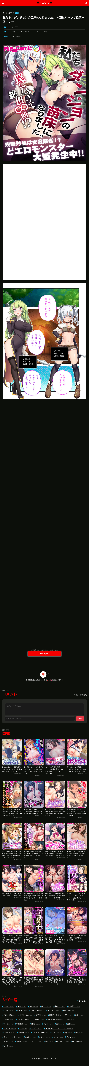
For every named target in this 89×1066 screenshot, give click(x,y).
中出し (60, 1006)
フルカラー (53, 1011)
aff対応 (14, 32)
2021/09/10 (16, 36)
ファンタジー (24, 1019)
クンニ (56, 1033)
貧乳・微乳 (69, 1011)
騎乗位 (39, 1019)
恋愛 (71, 1024)
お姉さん (21, 1041)
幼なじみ (30, 1037)
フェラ (8, 1011)
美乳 (60, 1024)
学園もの (21, 1024)
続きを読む (44, 653)
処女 (79, 1015)
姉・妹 (8, 1024)
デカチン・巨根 (40, 1033)
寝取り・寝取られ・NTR (60, 1015)
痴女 (79, 1033)
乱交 (17, 1037)
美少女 (22, 1011)
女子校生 (74, 1006)
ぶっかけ (9, 1033)
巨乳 (33, 1006)
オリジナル (26, 1015)
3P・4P (8, 1019)
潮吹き (35, 1024)
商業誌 (17, 13)
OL (7, 1037)
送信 (80, 718)
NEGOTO (44, 3)
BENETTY (15, 27)
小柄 (49, 1041)
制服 (70, 1019)
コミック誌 (10, 1015)
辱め (23, 1028)
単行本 (46, 32)
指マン (58, 1037)
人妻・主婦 (37, 1011)
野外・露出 (10, 1028)
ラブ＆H (41, 1015)
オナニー (44, 1037)
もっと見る (83, 1001)
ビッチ (8, 1046)
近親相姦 (23, 1033)
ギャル (70, 1037)
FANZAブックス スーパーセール (30, 32)
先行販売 (77, 1041)
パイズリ (36, 1028)
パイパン (36, 1041)
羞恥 (68, 1033)
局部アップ (62, 1041)
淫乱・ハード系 (55, 1019)
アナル (48, 1024)
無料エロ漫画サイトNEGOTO (47, 1059)
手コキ (8, 1041)
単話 (22, 1006)
